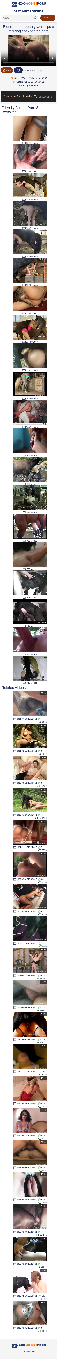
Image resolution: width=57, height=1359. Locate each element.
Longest (36, 11)
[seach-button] (35, 18)
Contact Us (29, 1352)
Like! (7, 70)
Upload (48, 17)
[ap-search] (20, 18)
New (25, 11)
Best (17, 11)
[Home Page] (28, 4)
